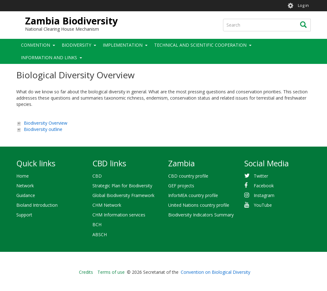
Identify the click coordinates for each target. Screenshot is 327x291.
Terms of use (111, 272)
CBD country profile (188, 176)
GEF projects (181, 186)
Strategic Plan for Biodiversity (122, 186)
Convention (35, 45)
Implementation (123, 45)
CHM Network (106, 205)
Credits (86, 272)
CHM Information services (118, 215)
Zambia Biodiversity (71, 20)
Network (25, 186)
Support (24, 215)
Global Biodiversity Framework (123, 195)
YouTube (263, 205)
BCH (96, 224)
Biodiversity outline (43, 129)
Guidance (25, 195)
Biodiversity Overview (45, 123)
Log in (303, 5)
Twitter (261, 176)
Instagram (264, 195)
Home (22, 176)
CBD (97, 176)
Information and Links (49, 57)
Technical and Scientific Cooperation (200, 45)
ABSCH (99, 234)
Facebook (264, 186)
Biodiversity (76, 45)
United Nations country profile (198, 205)
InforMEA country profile (193, 195)
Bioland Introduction (37, 205)
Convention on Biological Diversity (215, 272)
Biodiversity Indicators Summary (201, 215)
